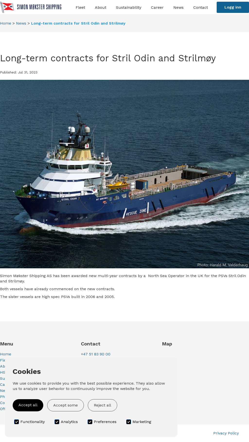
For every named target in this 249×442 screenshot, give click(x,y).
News (21, 23)
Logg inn (232, 7)
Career (157, 7)
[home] (30, 7)
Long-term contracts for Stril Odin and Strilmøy (78, 23)
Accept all (27, 405)
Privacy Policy (226, 433)
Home (5, 23)
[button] (80, 7)
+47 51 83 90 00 (95, 354)
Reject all (102, 405)
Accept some (65, 405)
